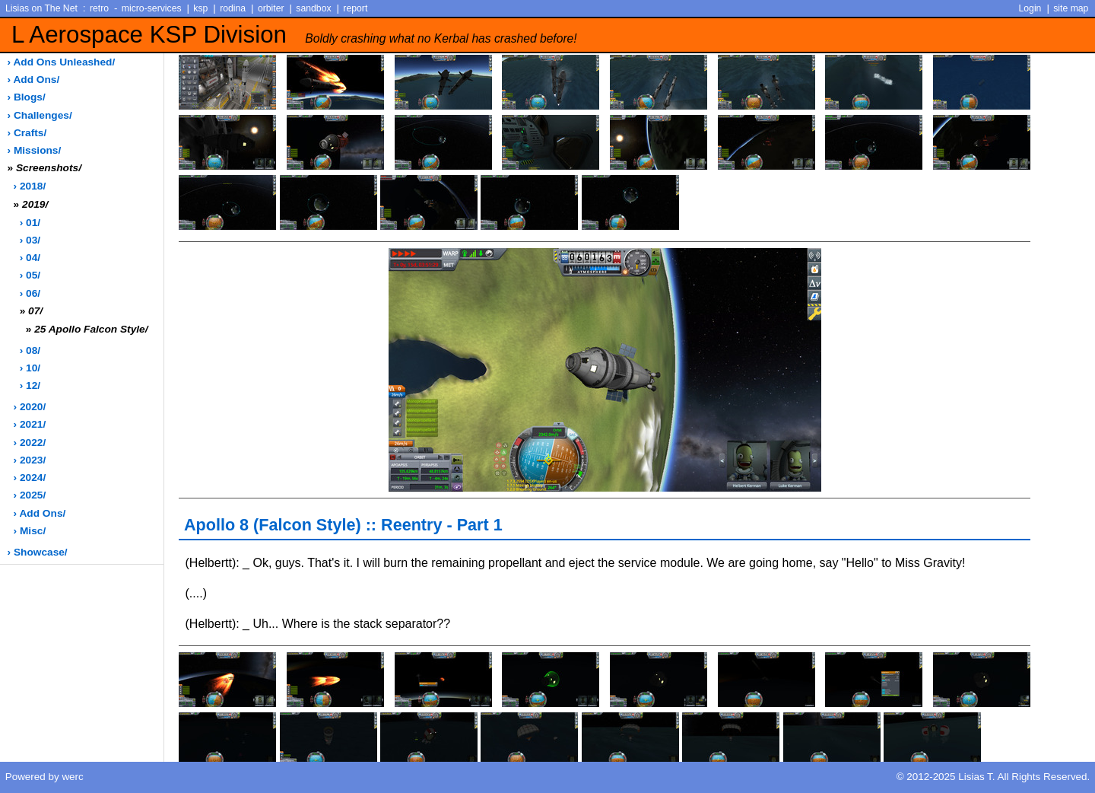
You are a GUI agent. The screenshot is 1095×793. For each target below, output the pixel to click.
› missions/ (35, 150)
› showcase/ (38, 552)
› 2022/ (30, 442)
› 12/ (30, 385)
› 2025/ (30, 495)
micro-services (152, 8)
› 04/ (30, 257)
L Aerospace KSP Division (294, 34)
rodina (233, 8)
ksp (200, 8)
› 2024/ (30, 477)
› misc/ (30, 531)
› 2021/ (30, 424)
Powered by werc (44, 776)
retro (99, 8)
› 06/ (30, 293)
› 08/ (30, 350)
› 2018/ (30, 186)
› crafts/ (27, 133)
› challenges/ (40, 115)
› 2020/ (30, 406)
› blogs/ (27, 97)
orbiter (271, 8)
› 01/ (30, 222)
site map (1070, 8)
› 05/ (30, 275)
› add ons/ (34, 79)
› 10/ (30, 368)
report (355, 8)
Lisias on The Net (41, 8)
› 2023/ (30, 460)
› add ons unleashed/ (62, 62)
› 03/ (30, 240)
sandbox (313, 8)
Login (1030, 8)
